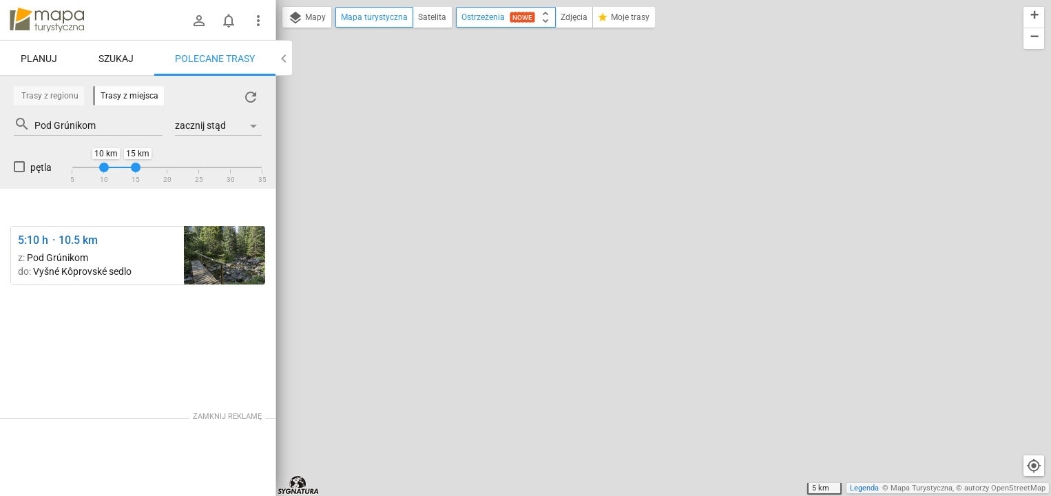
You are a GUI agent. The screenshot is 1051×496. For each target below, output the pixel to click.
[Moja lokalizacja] (1033, 465)
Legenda (864, 488)
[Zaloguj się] (199, 21)
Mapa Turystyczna (922, 488)
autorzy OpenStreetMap (1004, 488)
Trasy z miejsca (129, 96)
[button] (1033, 17)
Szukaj (116, 58)
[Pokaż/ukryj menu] (258, 21)
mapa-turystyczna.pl (47, 20)
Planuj (39, 58)
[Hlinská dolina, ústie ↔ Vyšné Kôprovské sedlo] (224, 255)
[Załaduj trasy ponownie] (251, 97)
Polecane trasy (215, 58)
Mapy (307, 17)
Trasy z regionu (50, 96)
